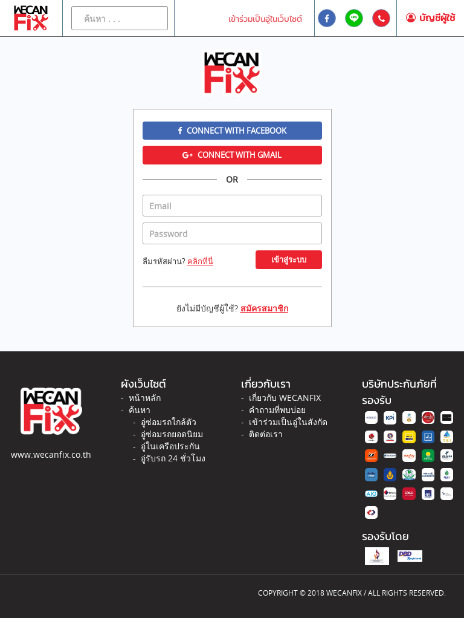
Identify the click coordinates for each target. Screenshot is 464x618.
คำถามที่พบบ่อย (277, 409)
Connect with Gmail (232, 154)
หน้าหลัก (145, 397)
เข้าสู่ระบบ (288, 259)
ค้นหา (139, 409)
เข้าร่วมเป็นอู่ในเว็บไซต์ (265, 19)
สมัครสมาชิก (264, 308)
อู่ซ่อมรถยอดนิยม (172, 434)
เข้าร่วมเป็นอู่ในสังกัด (288, 422)
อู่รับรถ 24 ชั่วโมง (173, 458)
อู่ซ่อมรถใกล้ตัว (168, 422)
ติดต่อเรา (266, 434)
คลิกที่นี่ (200, 261)
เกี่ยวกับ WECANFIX (285, 397)
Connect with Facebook (232, 130)
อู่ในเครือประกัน (170, 446)
